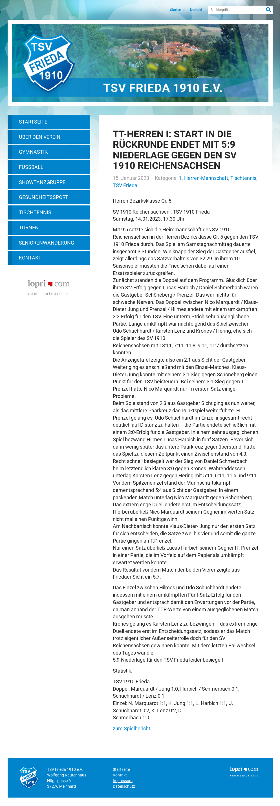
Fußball (31, 167)
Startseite (177, 10)
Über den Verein (39, 137)
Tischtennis (35, 212)
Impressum (123, 780)
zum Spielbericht (131, 728)
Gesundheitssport (43, 197)
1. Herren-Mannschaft (203, 178)
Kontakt (196, 10)
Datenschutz (124, 786)
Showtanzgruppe (42, 182)
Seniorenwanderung (46, 243)
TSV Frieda (125, 185)
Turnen (29, 227)
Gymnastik (33, 152)
